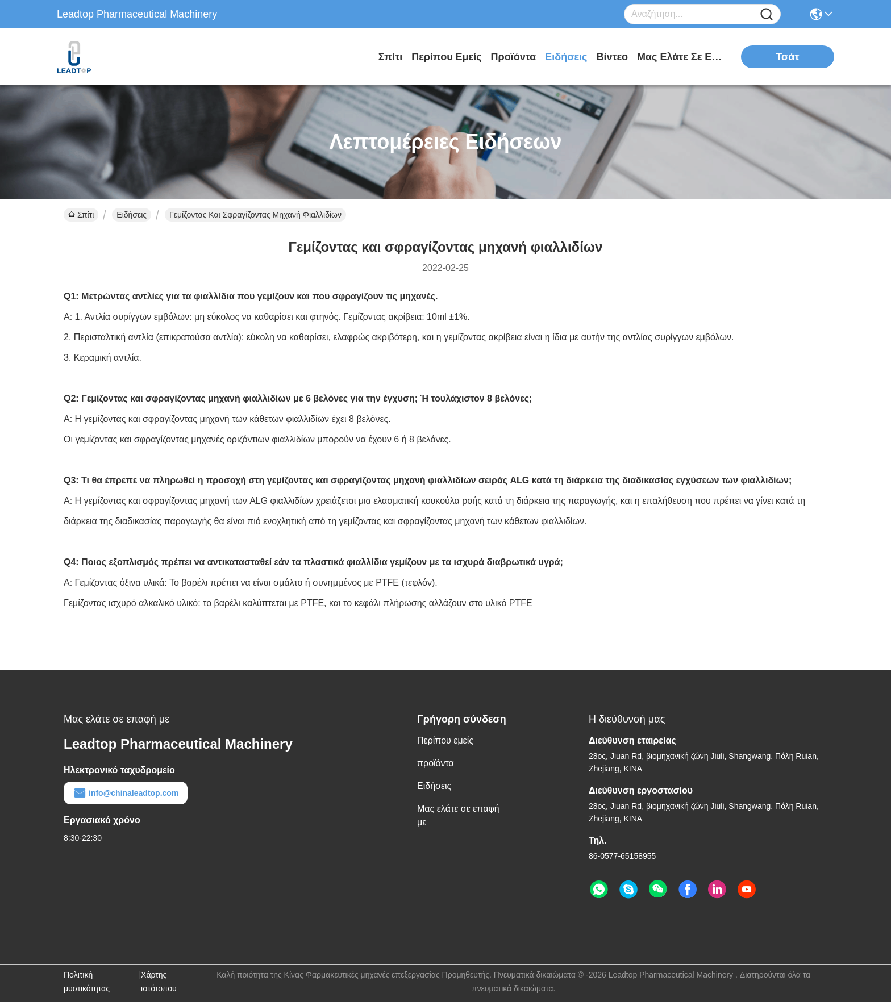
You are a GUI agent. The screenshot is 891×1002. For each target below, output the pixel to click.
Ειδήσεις (566, 56)
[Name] (766, 14)
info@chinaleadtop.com (125, 793)
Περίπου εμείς (446, 56)
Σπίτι (390, 56)
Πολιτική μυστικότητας (87, 981)
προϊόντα (513, 56)
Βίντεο (612, 56)
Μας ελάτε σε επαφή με (679, 56)
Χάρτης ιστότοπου (159, 981)
